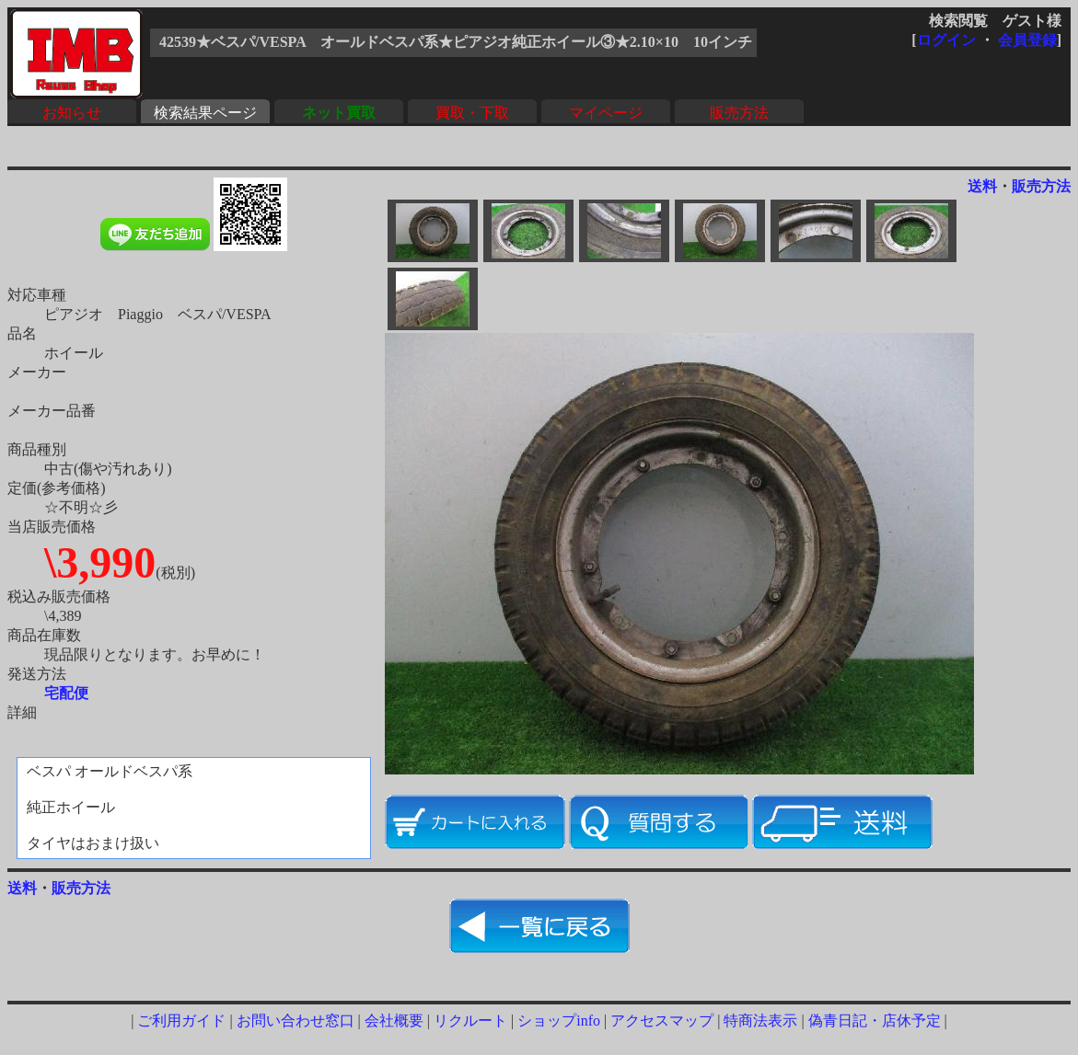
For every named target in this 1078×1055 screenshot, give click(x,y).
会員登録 (1027, 40)
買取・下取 (472, 112)
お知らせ (71, 112)
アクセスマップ (661, 1020)
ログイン (946, 40)
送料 (982, 186)
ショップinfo (558, 1020)
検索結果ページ (205, 112)
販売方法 (739, 112)
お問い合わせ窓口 (295, 1020)
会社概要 (394, 1020)
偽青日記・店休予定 (874, 1020)
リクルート (470, 1020)
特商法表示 (760, 1020)
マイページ (606, 112)
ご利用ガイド (181, 1020)
